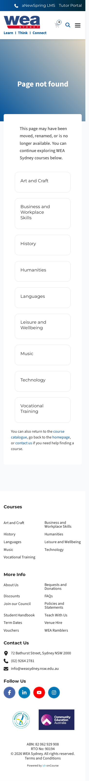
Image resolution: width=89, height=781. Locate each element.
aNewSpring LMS (38, 5)
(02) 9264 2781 (22, 661)
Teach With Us (55, 615)
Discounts (12, 596)
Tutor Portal (70, 5)
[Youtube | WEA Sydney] (39, 692)
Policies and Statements (54, 605)
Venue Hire (53, 623)
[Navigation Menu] (78, 25)
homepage (61, 437)
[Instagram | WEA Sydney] (54, 692)
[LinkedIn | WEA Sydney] (24, 692)
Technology (53, 550)
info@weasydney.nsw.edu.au (35, 669)
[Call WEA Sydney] (16, 5)
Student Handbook (19, 615)
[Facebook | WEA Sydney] (9, 692)
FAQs (48, 596)
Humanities (53, 534)
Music (8, 550)
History (9, 534)
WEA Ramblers (56, 630)
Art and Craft (14, 523)
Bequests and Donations (55, 587)
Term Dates (13, 623)
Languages (12, 542)
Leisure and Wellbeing (62, 542)
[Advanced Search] (67, 25)
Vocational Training (19, 557)
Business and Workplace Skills (57, 524)
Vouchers (11, 630)
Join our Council (17, 604)
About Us (11, 585)
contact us (23, 443)
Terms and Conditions (43, 758)
